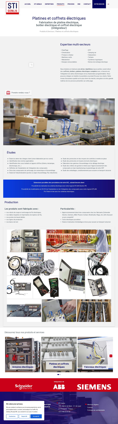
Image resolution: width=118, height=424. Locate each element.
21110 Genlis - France (65, 409)
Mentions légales (93, 404)
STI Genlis (61, 403)
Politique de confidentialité (96, 410)
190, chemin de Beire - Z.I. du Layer (69, 406)
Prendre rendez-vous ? (20, 93)
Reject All (24, 416)
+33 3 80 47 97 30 (64, 412)
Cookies (90, 407)
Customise (12, 416)
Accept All (36, 416)
